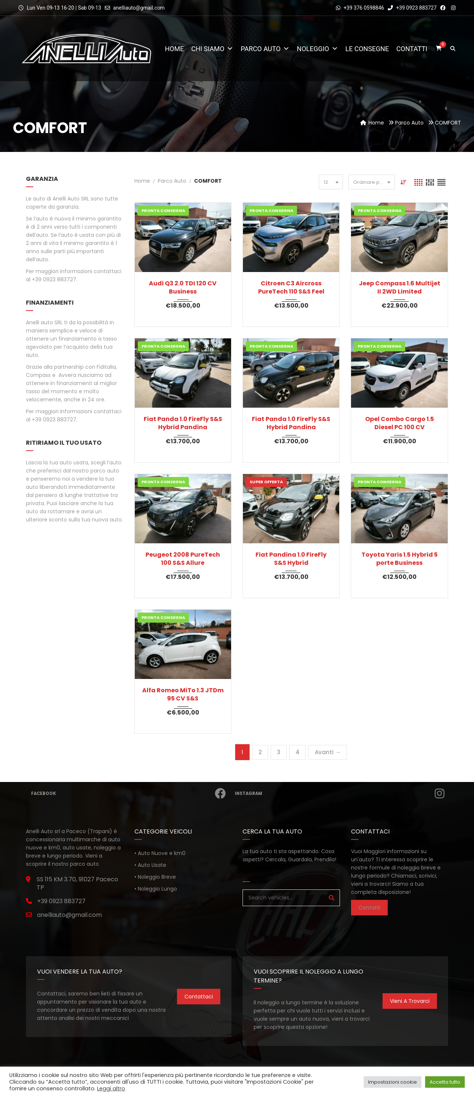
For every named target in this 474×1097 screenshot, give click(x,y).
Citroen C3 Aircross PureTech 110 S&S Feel (291, 287)
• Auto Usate (150, 865)
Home (174, 49)
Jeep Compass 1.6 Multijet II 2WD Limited (399, 287)
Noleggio (317, 49)
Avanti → (328, 752)
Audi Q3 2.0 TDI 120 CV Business (183, 287)
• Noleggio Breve (155, 877)
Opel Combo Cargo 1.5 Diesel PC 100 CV (399, 423)
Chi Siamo (212, 49)
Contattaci (198, 996)
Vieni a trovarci (410, 1001)
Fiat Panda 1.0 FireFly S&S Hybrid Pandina (183, 423)
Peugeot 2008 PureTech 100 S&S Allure (183, 559)
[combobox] (331, 182)
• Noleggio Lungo (155, 888)
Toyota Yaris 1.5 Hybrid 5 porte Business (399, 559)
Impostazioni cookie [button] (392, 1082)
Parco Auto (265, 49)
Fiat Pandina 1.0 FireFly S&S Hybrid (291, 559)
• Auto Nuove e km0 (160, 853)
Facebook (129, 793)
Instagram (340, 793)
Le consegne (367, 49)
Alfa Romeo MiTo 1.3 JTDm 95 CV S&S (183, 694)
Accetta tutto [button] (445, 1082)
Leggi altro (111, 1088)
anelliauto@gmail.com (138, 8)
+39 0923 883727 (412, 8)
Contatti (411, 49)
